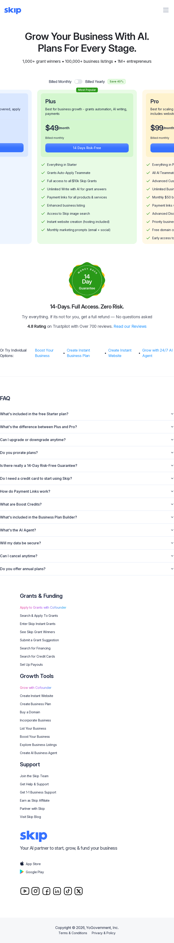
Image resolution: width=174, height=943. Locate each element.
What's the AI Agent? (87, 530)
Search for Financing (35, 648)
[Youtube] (25, 891)
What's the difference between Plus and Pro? (87, 426)
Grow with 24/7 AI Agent (157, 353)
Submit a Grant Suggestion (39, 640)
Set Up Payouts (31, 664)
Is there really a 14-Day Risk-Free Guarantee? (87, 465)
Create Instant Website (119, 353)
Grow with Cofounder (35, 688)
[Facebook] (46, 891)
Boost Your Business (44, 353)
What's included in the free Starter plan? (87, 414)
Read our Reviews (130, 326)
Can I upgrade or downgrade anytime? (87, 439)
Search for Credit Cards (37, 656)
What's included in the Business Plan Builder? (87, 517)
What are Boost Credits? (87, 504)
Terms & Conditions (72, 933)
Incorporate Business (35, 720)
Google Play (32, 872)
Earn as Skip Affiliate (35, 800)
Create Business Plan (35, 704)
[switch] (78, 81)
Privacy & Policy (104, 933)
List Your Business (33, 728)
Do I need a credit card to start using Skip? (87, 478)
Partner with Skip (32, 808)
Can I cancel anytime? (87, 556)
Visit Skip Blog (30, 817)
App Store (30, 864)
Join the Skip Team (34, 776)
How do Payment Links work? (87, 491)
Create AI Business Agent (38, 753)
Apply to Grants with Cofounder (43, 607)
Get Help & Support (34, 784)
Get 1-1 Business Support (38, 792)
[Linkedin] (57, 891)
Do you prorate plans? (87, 452)
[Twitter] (78, 891)
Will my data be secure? (87, 543)
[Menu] (166, 10)
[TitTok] (68, 891)
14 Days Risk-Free (87, 148)
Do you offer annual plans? (87, 569)
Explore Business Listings (38, 745)
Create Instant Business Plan (78, 353)
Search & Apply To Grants (39, 615)
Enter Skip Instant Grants (38, 624)
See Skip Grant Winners (37, 632)
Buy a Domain (30, 712)
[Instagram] (35, 891)
